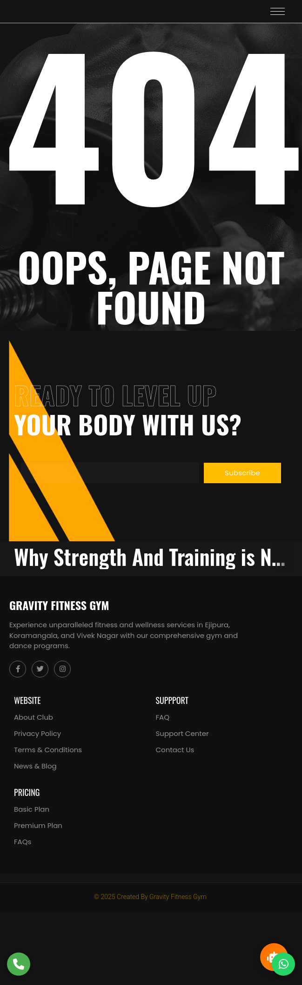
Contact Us (175, 750)
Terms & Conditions (48, 750)
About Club (33, 717)
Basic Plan (31, 809)
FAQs (22, 842)
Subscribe (242, 473)
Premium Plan (38, 825)
